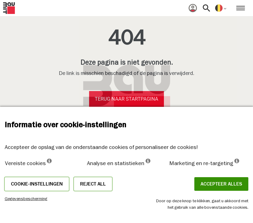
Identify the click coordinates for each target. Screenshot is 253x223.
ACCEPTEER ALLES (221, 184)
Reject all (93, 184)
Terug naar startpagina (126, 99)
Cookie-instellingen (37, 184)
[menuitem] (192, 8)
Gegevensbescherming (26, 198)
